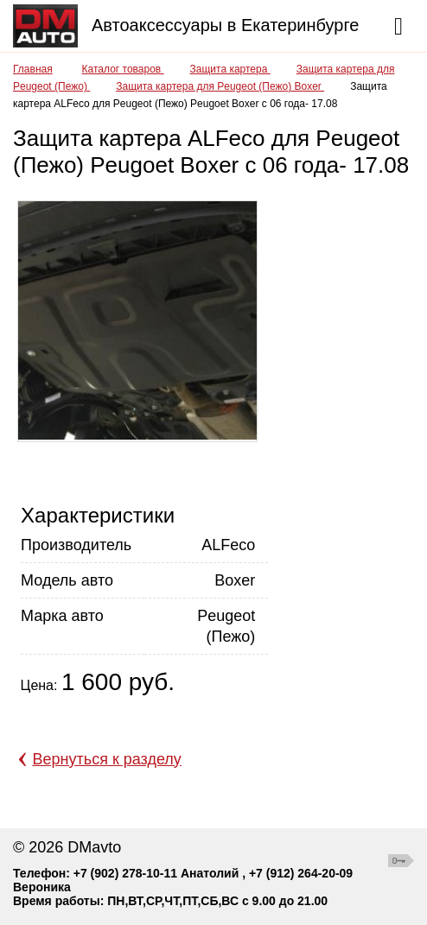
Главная (33, 69)
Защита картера (230, 69)
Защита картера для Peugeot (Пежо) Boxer (220, 86)
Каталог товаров (123, 69)
